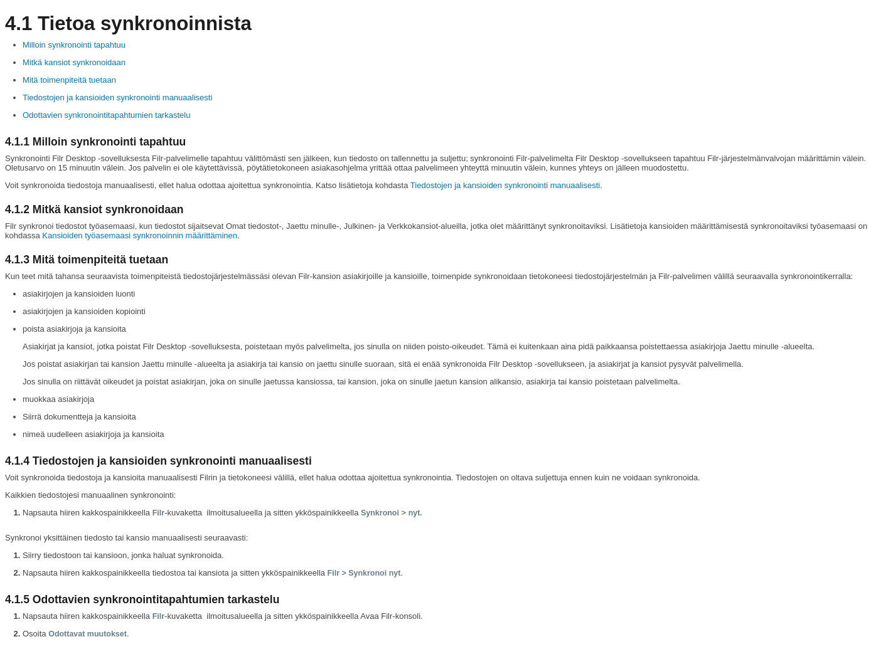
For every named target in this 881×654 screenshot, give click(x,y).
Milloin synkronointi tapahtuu (74, 45)
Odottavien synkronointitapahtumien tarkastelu (106, 115)
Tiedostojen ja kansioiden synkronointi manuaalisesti (117, 97)
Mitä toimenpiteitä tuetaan (69, 80)
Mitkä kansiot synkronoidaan (74, 62)
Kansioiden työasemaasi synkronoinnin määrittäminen (139, 235)
